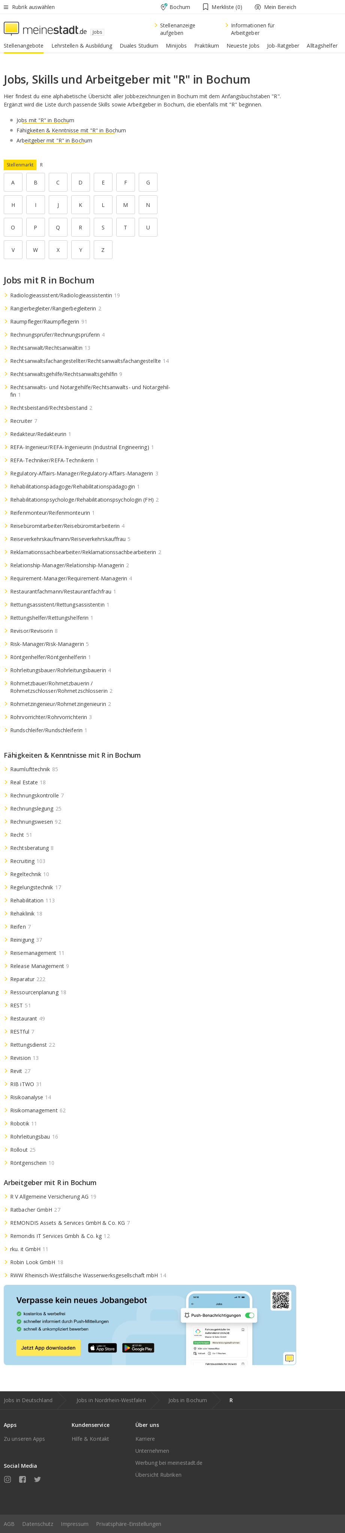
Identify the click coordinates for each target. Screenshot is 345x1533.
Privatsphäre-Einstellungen (128, 1523)
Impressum (74, 1523)
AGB (9, 1523)
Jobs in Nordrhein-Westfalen (111, 1400)
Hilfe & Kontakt (91, 1438)
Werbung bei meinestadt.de (169, 1462)
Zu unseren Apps (24, 1438)
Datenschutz (37, 1523)
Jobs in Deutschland (28, 1400)
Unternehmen (152, 1450)
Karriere (145, 1438)
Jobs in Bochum (187, 1400)
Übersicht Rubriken (158, 1474)
